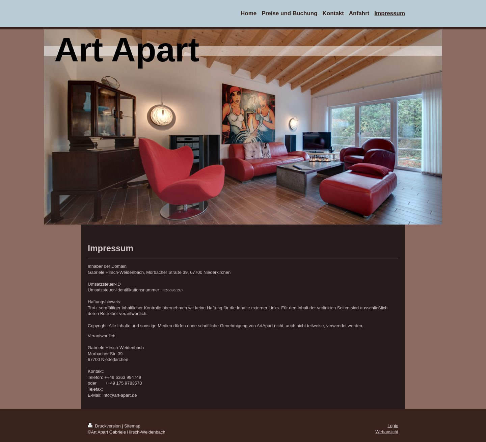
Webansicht (386, 431)
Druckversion (105, 425)
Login (392, 425)
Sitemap (132, 425)
